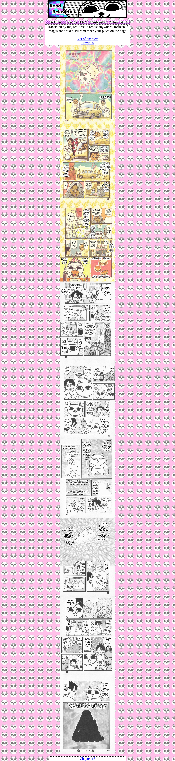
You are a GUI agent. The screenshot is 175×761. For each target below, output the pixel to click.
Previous (87, 43)
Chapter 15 (87, 759)
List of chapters (87, 39)
